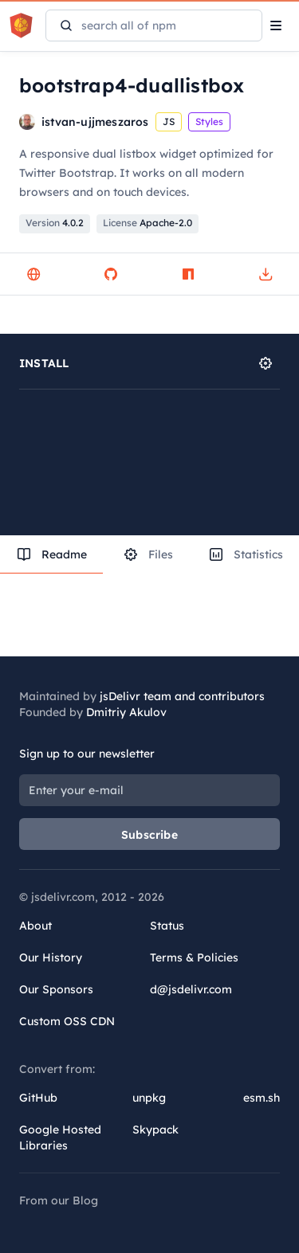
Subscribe (149, 835)
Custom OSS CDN (67, 1021)
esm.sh (261, 1098)
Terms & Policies (194, 957)
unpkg (149, 1098)
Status (167, 925)
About (35, 925)
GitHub (38, 1098)
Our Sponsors (56, 989)
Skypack (155, 1129)
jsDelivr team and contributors (182, 696)
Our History (50, 957)
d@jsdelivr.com (191, 989)
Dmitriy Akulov (126, 712)
